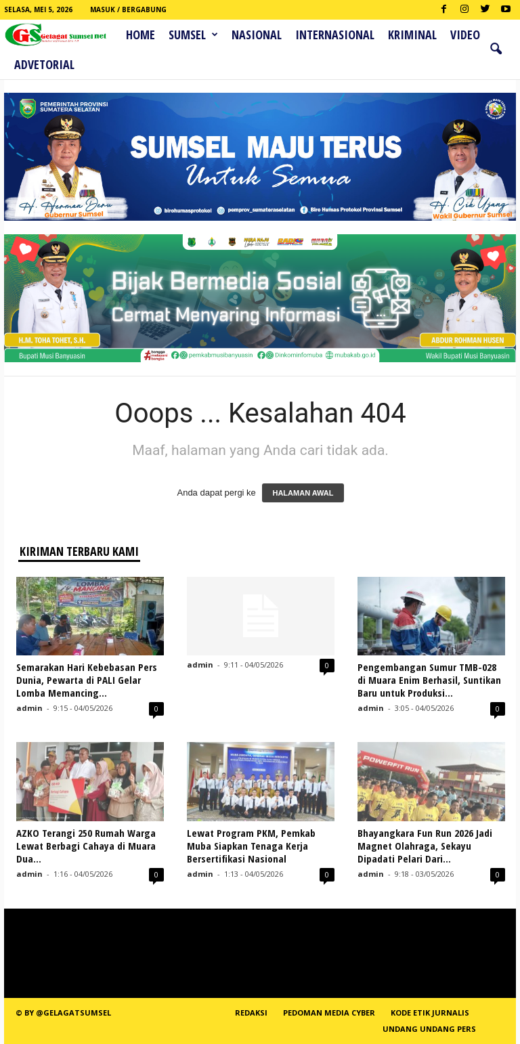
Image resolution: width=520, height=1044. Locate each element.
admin (29, 708)
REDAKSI (251, 1012)
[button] (496, 49)
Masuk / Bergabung (128, 9)
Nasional (257, 34)
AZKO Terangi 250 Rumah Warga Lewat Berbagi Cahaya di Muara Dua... (86, 845)
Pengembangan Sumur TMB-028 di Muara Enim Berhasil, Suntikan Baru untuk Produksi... (429, 679)
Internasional (334, 34)
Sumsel (193, 34)
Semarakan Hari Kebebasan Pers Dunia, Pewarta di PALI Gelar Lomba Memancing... (86, 679)
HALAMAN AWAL (302, 493)
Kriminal (412, 34)
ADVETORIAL (44, 64)
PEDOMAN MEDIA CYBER (329, 1012)
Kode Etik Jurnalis (430, 1012)
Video (465, 34)
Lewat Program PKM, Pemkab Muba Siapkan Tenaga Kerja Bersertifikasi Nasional (251, 845)
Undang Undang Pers (429, 1029)
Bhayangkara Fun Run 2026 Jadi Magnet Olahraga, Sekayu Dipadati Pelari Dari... (425, 845)
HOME (140, 34)
